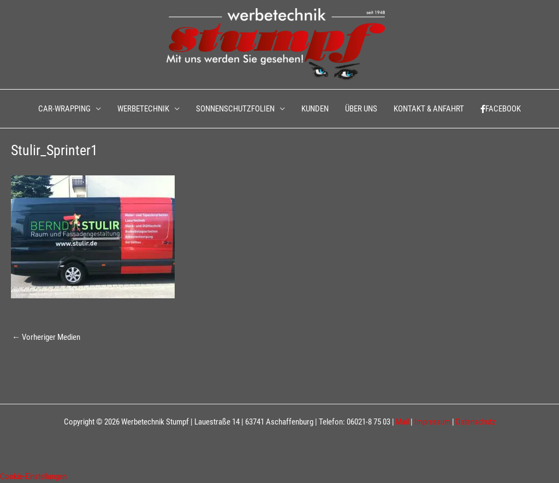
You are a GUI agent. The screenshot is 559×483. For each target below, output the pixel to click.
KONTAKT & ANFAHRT (429, 109)
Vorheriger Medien (46, 337)
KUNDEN (315, 109)
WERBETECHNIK (143, 109)
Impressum (432, 422)
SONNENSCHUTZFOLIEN (235, 109)
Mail (402, 422)
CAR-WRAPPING (64, 109)
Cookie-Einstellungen (33, 476)
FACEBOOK (500, 109)
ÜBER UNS (361, 109)
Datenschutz (476, 422)
